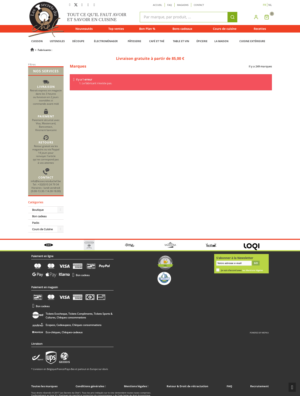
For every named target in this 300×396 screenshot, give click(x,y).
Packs (35, 223)
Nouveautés (84, 29)
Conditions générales (90, 386)
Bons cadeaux (182, 29)
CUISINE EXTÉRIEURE (252, 41)
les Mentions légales (252, 270)
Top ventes (116, 29)
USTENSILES (57, 41)
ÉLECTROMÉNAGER (106, 41)
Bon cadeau (39, 216)
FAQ (229, 386)
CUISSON (37, 41)
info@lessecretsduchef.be (46, 181)
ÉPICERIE (202, 41)
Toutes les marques (44, 386)
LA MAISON (221, 41)
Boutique (38, 210)
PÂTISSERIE (134, 41)
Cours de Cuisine (42, 229)
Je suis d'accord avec (242, 270)
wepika (265, 332)
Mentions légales (136, 386)
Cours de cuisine (224, 29)
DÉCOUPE (78, 41)
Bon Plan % (147, 29)
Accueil (157, 4)
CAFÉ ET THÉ (156, 41)
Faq (169, 4)
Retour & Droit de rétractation (187, 386)
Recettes (260, 29)
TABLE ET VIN (181, 41)
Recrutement (259, 386)
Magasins (183, 4)
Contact (199, 4)
